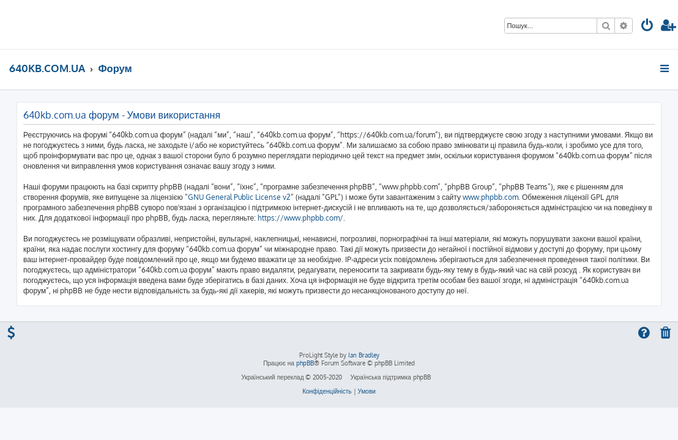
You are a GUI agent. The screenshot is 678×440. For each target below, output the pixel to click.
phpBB (305, 363)
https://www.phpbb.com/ (300, 217)
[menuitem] (647, 26)
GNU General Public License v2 (239, 197)
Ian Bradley (363, 355)
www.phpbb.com (490, 197)
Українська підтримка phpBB (390, 377)
